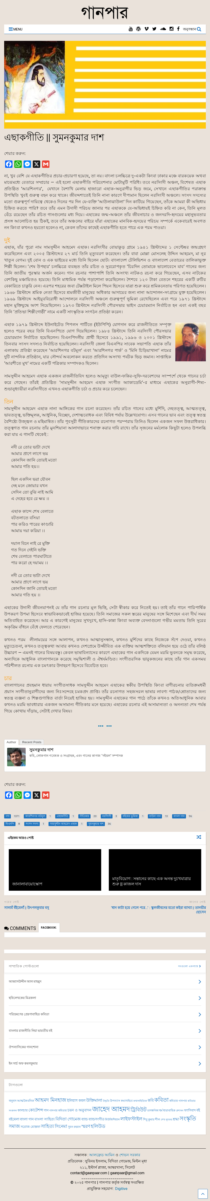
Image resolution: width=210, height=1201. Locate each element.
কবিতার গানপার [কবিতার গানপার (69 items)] (178, 1100)
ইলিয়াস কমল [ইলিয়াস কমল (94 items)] (76, 1100)
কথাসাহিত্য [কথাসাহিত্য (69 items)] (127, 1100)
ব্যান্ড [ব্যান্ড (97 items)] (84, 1119)
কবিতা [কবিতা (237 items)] (161, 1099)
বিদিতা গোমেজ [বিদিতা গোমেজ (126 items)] (68, 1119)
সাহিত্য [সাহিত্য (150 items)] (47, 1126)
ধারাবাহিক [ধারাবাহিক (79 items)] (169, 1110)
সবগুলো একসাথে (189, 966)
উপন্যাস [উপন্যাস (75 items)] (115, 1100)
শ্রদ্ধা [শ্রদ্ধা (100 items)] (176, 1119)
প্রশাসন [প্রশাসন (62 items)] (179, 1110)
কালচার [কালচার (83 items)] (23, 1110)
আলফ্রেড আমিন (102, 1155)
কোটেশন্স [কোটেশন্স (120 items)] (35, 1110)
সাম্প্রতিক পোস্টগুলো (24, 966)
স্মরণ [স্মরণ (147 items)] (85, 1126)
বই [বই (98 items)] (198, 1110)
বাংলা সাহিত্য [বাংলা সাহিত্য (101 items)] (44, 1119)
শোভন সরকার (129, 1155)
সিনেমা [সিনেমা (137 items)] (61, 1126)
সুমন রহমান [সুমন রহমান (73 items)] (74, 1127)
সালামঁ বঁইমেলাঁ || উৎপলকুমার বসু (26, 908)
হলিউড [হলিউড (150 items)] (98, 1126)
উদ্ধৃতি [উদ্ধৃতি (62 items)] (106, 1100)
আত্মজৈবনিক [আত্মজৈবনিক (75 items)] (25, 1100)
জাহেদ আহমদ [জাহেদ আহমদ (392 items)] (111, 1109)
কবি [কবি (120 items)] (151, 1100)
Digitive (121, 1188)
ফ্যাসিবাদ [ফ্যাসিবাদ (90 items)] (190, 1110)
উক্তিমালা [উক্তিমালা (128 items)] (94, 1100)
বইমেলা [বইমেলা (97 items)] (14, 1119)
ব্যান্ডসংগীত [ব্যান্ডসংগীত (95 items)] (96, 1119)
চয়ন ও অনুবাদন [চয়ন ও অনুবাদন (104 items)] (79, 1110)
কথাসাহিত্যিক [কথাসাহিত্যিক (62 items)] (140, 1100)
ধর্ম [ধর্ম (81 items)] (160, 1110)
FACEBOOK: (49, 927)
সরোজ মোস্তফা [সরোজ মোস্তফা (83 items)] (30, 1127)
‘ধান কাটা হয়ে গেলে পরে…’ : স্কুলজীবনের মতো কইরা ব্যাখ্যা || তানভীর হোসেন (158, 910)
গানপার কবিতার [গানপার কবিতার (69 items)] (58, 1110)
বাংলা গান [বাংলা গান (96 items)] (27, 1119)
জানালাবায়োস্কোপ (27, 883)
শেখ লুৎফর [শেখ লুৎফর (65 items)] (166, 1119)
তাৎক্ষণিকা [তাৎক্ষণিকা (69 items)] (152, 1110)
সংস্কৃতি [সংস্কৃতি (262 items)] (188, 1118)
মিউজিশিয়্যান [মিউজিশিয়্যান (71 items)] (112, 1119)
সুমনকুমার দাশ (41, 749)
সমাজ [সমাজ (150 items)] (14, 1126)
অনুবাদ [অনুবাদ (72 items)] (12, 1100)
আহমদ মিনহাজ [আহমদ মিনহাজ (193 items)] (50, 1100)
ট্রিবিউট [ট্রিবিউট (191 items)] (138, 1110)
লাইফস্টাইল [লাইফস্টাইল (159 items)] (131, 1119)
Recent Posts (31, 742)
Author (11, 742)
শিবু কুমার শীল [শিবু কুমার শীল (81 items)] (151, 1119)
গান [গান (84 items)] (46, 1110)
